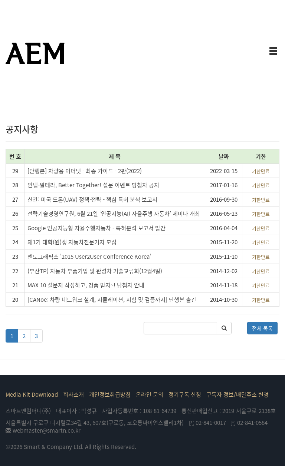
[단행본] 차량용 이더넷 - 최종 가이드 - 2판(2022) (84, 170)
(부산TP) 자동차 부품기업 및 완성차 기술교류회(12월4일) (94, 271)
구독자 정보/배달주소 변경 (237, 394)
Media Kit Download (32, 394)
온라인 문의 (149, 394)
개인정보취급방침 (110, 394)
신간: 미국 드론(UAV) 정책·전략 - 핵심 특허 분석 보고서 (92, 199)
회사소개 (73, 394)
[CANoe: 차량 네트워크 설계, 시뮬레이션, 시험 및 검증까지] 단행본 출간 (111, 299)
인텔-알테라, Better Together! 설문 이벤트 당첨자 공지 (93, 185)
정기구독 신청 (184, 394)
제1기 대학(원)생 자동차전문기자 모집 (72, 242)
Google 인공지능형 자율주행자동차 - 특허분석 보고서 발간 (96, 228)
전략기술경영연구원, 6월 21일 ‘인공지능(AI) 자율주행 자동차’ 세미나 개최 (113, 213)
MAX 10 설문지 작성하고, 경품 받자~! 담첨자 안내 (85, 285)
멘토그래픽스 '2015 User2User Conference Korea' (89, 256)
